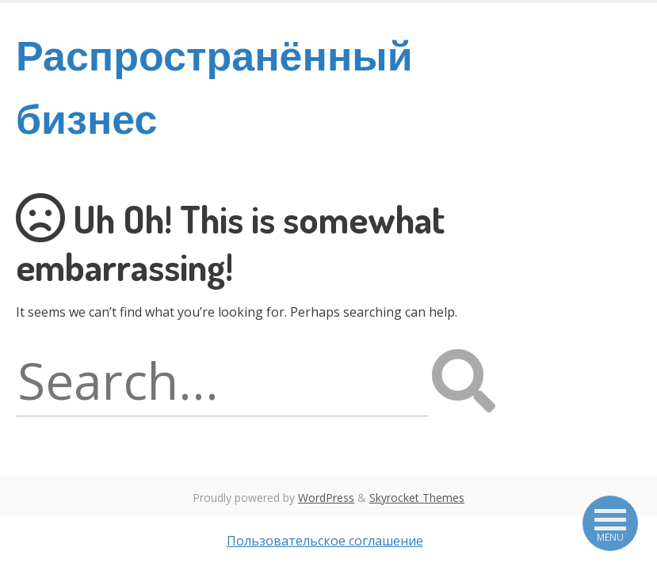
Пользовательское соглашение (325, 540)
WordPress (326, 497)
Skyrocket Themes (416, 497)
